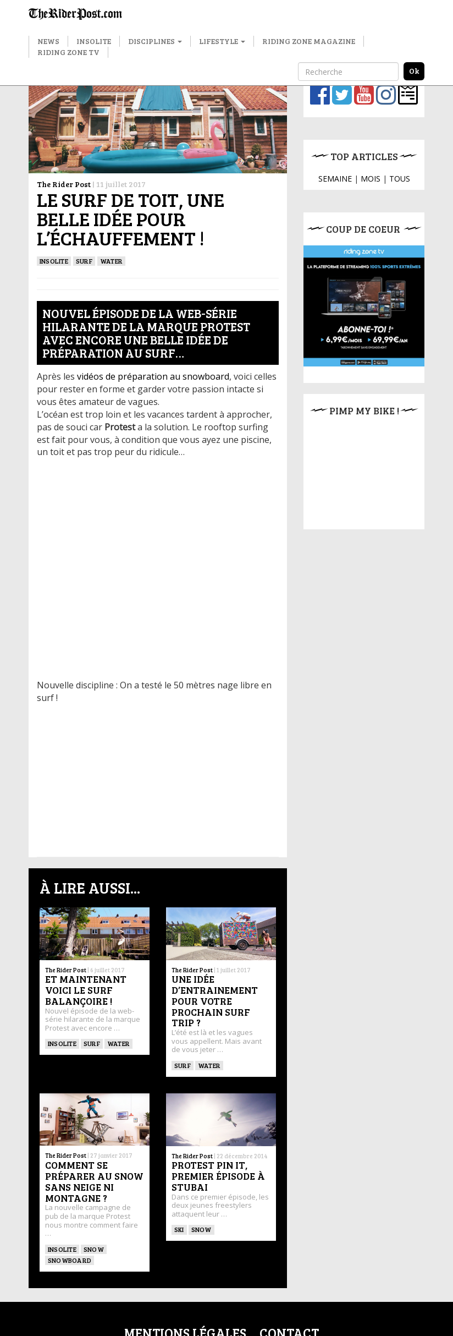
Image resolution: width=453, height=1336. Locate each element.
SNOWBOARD (69, 1260)
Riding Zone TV (68, 52)
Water (111, 260)
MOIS (370, 178)
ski (179, 1229)
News (48, 41)
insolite (54, 260)
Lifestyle (222, 41)
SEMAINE (335, 178)
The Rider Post (64, 184)
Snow (94, 1249)
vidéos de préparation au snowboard (153, 376)
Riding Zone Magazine (308, 41)
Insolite (93, 41)
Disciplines (155, 41)
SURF (84, 260)
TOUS (399, 178)
